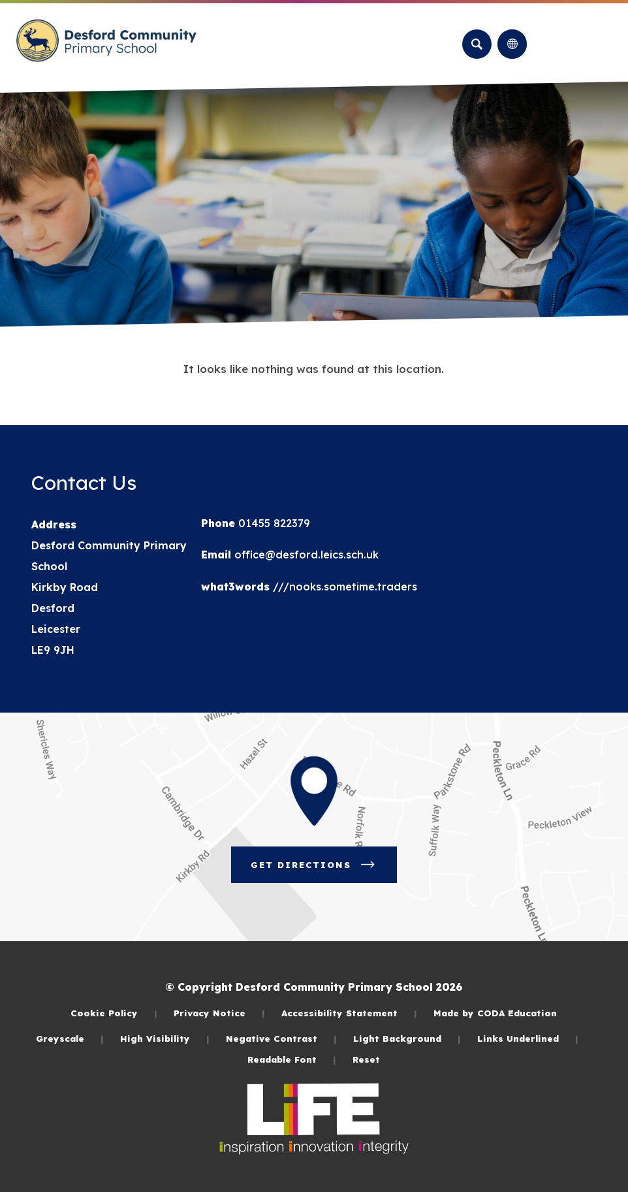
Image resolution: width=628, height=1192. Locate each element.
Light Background (407, 1038)
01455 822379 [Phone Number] (272, 523)
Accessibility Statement (349, 1012)
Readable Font (291, 1059)
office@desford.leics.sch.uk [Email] (305, 554)
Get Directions (314, 865)
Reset (366, 1059)
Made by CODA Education (495, 1012)
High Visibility (165, 1038)
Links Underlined (527, 1038)
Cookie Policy (114, 1012)
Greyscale (70, 1038)
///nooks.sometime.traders (343, 586)
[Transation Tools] (512, 44)
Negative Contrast (281, 1038)
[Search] (477, 44)
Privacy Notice (219, 1012)
